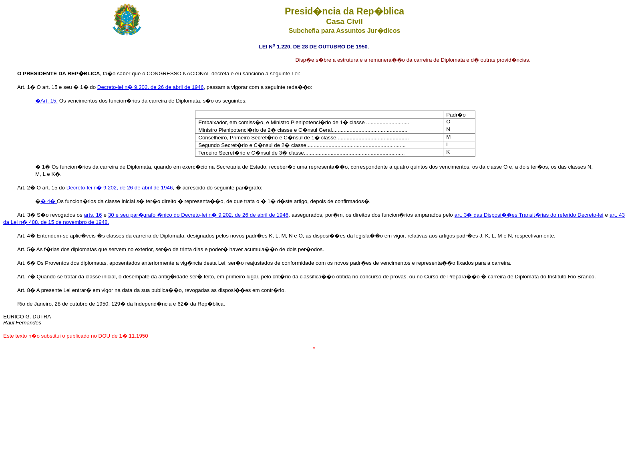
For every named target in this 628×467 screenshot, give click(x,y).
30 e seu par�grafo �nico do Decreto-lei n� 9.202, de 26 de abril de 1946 (198, 215)
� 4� (48, 201)
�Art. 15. (46, 101)
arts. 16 (93, 215)
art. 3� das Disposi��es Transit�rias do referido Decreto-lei (529, 215)
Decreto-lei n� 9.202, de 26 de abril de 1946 (150, 87)
